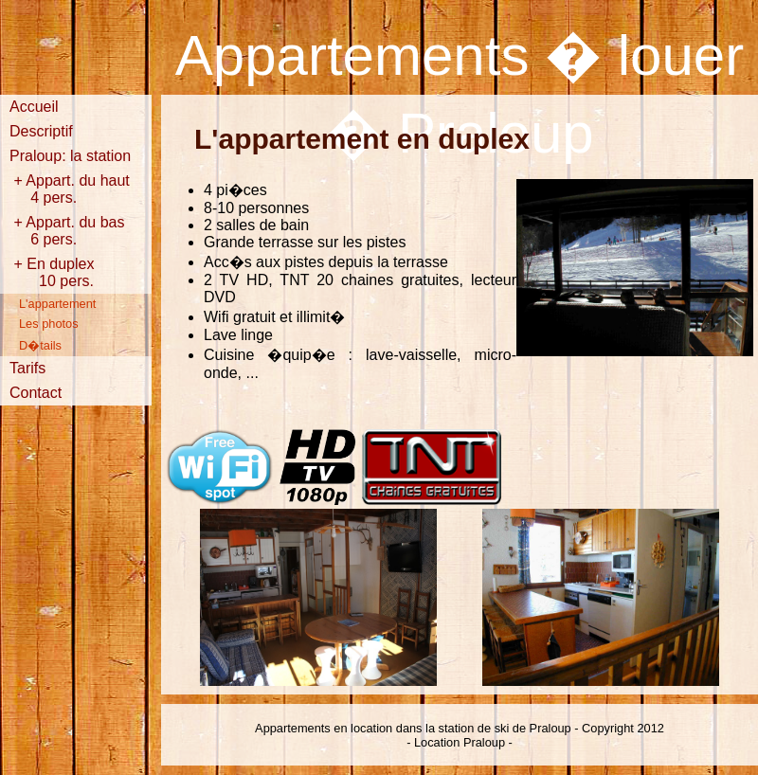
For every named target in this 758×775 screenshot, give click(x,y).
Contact (35, 393)
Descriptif (41, 131)
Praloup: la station (70, 156)
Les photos (49, 323)
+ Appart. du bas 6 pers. (66, 230)
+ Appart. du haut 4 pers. (69, 189)
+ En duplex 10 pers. (66, 272)
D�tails (40, 345)
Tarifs (27, 368)
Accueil (34, 107)
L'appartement (57, 304)
